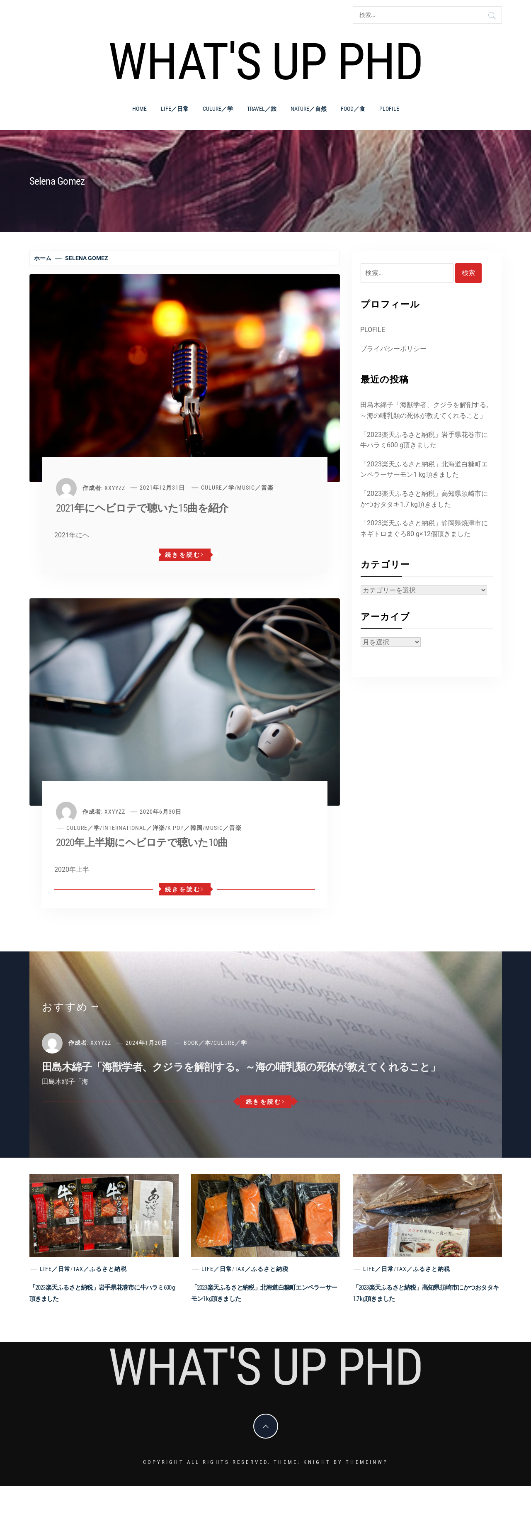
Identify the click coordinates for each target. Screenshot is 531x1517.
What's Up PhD (265, 62)
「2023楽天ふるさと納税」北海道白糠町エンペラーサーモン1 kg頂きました (424, 469)
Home (139, 108)
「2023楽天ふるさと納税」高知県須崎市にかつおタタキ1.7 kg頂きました (424, 499)
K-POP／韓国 (185, 827)
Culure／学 (218, 108)
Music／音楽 (255, 487)
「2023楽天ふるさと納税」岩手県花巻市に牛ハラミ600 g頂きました (424, 440)
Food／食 (353, 108)
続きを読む (184, 554)
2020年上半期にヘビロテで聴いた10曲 (142, 843)
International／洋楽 (133, 827)
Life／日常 (175, 108)
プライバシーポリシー (393, 349)
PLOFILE (389, 108)
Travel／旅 (261, 108)
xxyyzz (114, 487)
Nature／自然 (309, 108)
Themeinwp (367, 1462)
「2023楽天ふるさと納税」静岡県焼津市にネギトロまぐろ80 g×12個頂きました (424, 528)
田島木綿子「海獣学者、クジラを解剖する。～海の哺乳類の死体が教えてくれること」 (426, 410)
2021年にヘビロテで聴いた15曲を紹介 (142, 508)
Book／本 (197, 1042)
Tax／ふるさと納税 (100, 1269)
